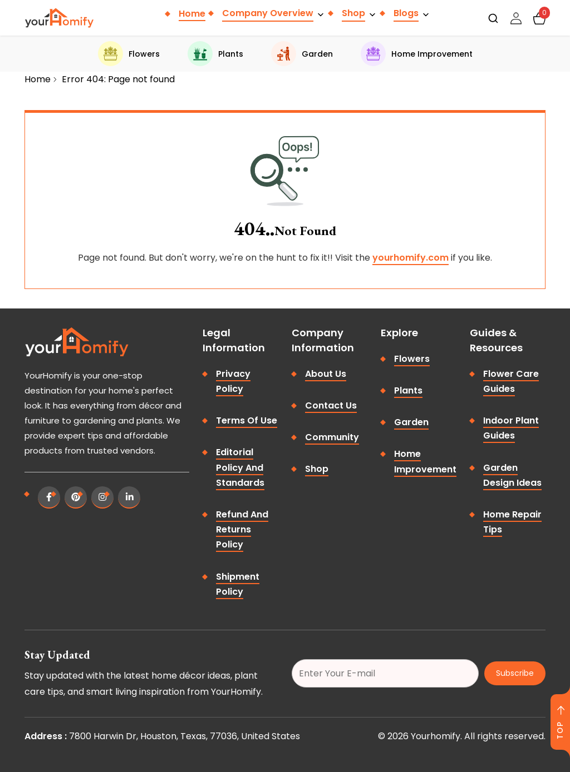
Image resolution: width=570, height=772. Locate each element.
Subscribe (515, 673)
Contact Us (331, 405)
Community (332, 437)
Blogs (406, 13)
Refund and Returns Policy (242, 529)
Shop (353, 13)
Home (192, 13)
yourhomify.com (410, 257)
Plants (215, 53)
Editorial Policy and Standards (240, 467)
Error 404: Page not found (118, 79)
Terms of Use (246, 420)
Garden (302, 53)
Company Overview (267, 13)
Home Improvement (417, 53)
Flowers (129, 53)
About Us (325, 373)
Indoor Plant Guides (511, 428)
